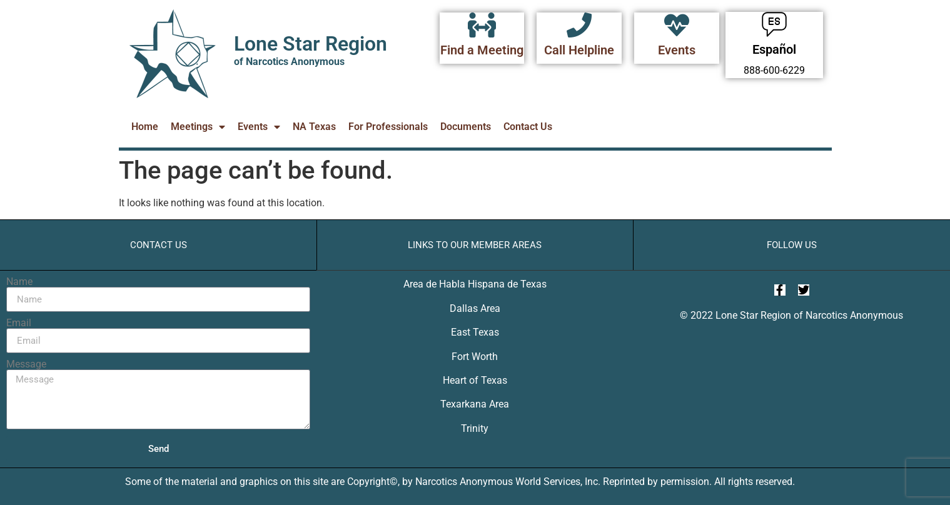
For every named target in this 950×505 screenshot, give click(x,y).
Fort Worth (475, 356)
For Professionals (388, 126)
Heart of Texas (475, 380)
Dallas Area (475, 308)
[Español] (774, 24)
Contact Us (527, 126)
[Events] (676, 25)
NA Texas (314, 126)
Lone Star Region (310, 44)
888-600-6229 (774, 70)
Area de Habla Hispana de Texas (475, 284)
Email (18, 323)
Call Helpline (579, 50)
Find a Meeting (481, 50)
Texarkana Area (474, 404)
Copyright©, (374, 482)
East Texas (475, 332)
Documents (465, 126)
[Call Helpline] (579, 25)
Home (144, 126)
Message (26, 364)
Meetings (198, 127)
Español (774, 49)
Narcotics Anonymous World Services (497, 482)
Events (676, 50)
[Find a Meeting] (482, 25)
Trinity (474, 428)
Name (19, 282)
